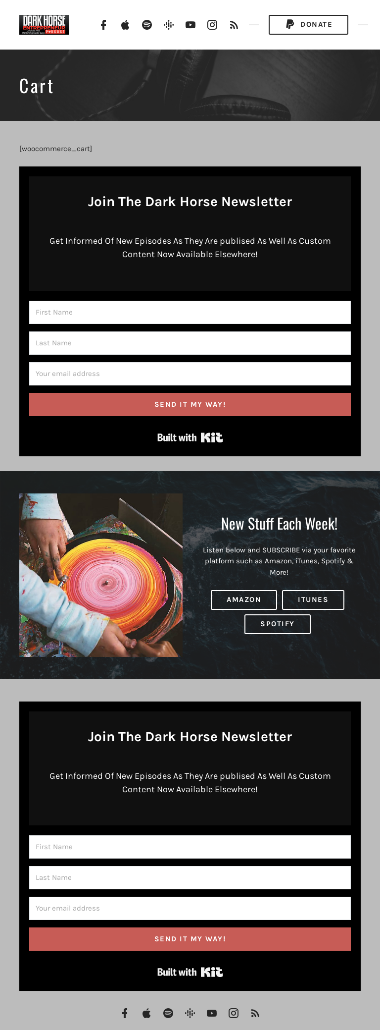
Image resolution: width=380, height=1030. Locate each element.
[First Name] (190, 312)
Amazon (244, 599)
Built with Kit (190, 437)
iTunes (313, 599)
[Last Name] (190, 343)
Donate (308, 24)
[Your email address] (190, 373)
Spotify (277, 623)
